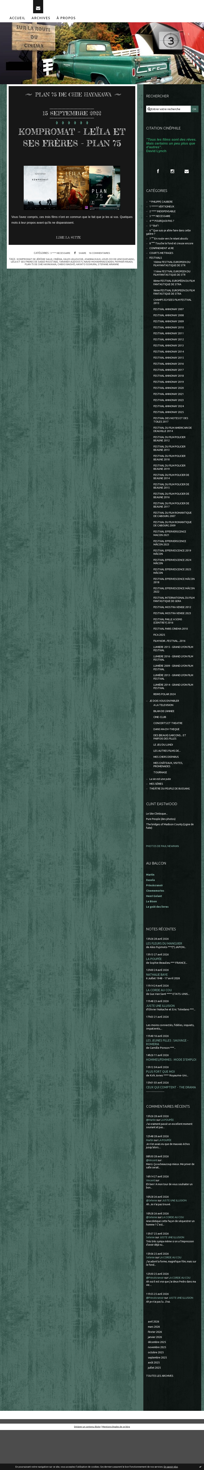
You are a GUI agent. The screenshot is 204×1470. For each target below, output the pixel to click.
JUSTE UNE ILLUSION (160, 1042)
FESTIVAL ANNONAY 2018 (169, 389)
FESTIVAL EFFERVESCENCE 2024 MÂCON (173, 585)
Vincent (151, 1218)
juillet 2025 (155, 1407)
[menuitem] (17, 22)
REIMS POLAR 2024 (165, 725)
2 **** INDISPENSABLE (163, 216)
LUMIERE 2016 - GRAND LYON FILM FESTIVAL (171, 687)
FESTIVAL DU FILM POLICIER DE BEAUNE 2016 (173, 515)
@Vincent (152, 1198)
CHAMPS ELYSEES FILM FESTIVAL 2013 (174, 311)
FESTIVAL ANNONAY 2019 (169, 396)
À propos (66, 22)
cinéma (66, 274)
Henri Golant (154, 931)
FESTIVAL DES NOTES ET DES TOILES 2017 (172, 436)
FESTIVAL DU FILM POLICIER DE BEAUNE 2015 (173, 505)
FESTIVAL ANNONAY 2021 (169, 408)
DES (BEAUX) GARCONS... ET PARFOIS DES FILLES (171, 770)
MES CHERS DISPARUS (167, 790)
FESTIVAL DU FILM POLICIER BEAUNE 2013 (171, 466)
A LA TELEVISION (164, 736)
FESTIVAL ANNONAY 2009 (169, 332)
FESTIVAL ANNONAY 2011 (169, 345)
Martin (150, 1177)
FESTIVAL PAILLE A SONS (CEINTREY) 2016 (169, 648)
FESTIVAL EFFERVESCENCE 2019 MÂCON (173, 575)
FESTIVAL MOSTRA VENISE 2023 (173, 639)
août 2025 (154, 1402)
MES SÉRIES (156, 819)
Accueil (17, 22)
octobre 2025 (156, 1391)
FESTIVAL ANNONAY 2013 (169, 358)
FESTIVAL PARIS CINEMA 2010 (172, 656)
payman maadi (46, 280)
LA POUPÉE (154, 995)
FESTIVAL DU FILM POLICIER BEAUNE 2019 (171, 486)
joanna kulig (103, 274)
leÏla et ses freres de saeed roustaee (65, 277)
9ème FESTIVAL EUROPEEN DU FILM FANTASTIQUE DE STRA (173, 301)
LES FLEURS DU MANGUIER (164, 979)
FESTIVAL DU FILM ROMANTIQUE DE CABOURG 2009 (174, 545)
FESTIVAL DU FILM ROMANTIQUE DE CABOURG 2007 (174, 535)
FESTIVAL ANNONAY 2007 (169, 319)
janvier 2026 (155, 1375)
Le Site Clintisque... (157, 849)
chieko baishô (100, 280)
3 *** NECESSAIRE (59, 268)
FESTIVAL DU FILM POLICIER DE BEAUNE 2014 (173, 495)
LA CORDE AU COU (159, 1026)
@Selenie (152, 1238)
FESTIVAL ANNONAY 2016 (169, 377)
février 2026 (155, 1370)
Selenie (151, 1275)
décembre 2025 (157, 1380)
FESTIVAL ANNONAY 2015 (169, 370)
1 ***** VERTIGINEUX (162, 211)
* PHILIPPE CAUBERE (162, 206)
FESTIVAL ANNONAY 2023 (169, 415)
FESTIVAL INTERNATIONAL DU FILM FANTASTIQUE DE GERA (172, 625)
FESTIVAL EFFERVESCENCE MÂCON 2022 (170, 615)
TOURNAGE (160, 807)
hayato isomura (120, 280)
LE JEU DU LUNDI (164, 778)
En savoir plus (171, 1467)
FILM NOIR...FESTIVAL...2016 (170, 668)
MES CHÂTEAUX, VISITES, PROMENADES (169, 799)
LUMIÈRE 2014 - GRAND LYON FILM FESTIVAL (171, 717)
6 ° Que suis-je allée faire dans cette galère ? (170, 238)
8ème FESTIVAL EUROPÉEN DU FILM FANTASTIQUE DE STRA (173, 291)
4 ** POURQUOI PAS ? (162, 226)
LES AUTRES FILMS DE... (168, 784)
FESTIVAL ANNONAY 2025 (169, 428)
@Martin (151, 1157)
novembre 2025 (158, 1386)
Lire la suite (69, 253)
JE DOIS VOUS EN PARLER (165, 731)
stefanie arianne (72, 282)
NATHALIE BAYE (157, 1011)
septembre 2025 (158, 1396)
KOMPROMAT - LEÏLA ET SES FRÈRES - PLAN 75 (72, 146)
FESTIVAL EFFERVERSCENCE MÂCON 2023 (171, 565)
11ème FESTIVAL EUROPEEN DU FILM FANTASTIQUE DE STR (173, 281)
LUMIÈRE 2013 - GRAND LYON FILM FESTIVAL (171, 707)
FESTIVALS (156, 265)
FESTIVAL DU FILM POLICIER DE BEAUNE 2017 (173, 525)
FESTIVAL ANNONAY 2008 (169, 326)
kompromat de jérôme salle (42, 274)
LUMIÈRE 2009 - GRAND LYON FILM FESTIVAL (171, 697)
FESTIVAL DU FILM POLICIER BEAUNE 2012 (171, 456)
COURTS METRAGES (162, 260)
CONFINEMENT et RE (162, 255)
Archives (41, 22)
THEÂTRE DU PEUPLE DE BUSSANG (171, 824)
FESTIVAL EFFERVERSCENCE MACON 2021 (171, 555)
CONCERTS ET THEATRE (169, 755)
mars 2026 (154, 1365)
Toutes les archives (161, 1415)
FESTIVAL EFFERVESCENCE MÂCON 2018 (170, 605)
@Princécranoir (156, 1315)
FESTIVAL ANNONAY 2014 (169, 364)
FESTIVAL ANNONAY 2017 (169, 383)
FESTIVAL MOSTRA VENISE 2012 (173, 633)
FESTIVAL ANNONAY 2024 (169, 421)
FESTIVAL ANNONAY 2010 (169, 339)
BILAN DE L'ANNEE (165, 742)
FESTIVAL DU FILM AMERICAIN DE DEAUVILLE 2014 (172, 446)
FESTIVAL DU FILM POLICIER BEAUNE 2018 (171, 476)
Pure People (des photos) (162, 854)
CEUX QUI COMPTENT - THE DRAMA (171, 1125)
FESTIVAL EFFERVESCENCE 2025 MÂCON (173, 595)
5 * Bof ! (154, 231)
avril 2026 (154, 1359)
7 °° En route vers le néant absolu (170, 245)
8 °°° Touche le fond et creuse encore (172, 250)
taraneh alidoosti (103, 277)
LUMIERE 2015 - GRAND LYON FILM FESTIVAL (171, 677)
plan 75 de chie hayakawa (73, 280)
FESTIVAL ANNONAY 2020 (169, 402)
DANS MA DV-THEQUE (167, 761)
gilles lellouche (83, 274)
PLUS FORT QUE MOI (160, 1109)
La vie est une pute (161, 814)
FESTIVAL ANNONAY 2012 (169, 351)
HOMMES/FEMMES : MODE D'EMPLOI (171, 1097)
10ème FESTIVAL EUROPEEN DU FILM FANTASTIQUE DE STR (173, 271)
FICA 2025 (159, 662)
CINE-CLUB (160, 749)
